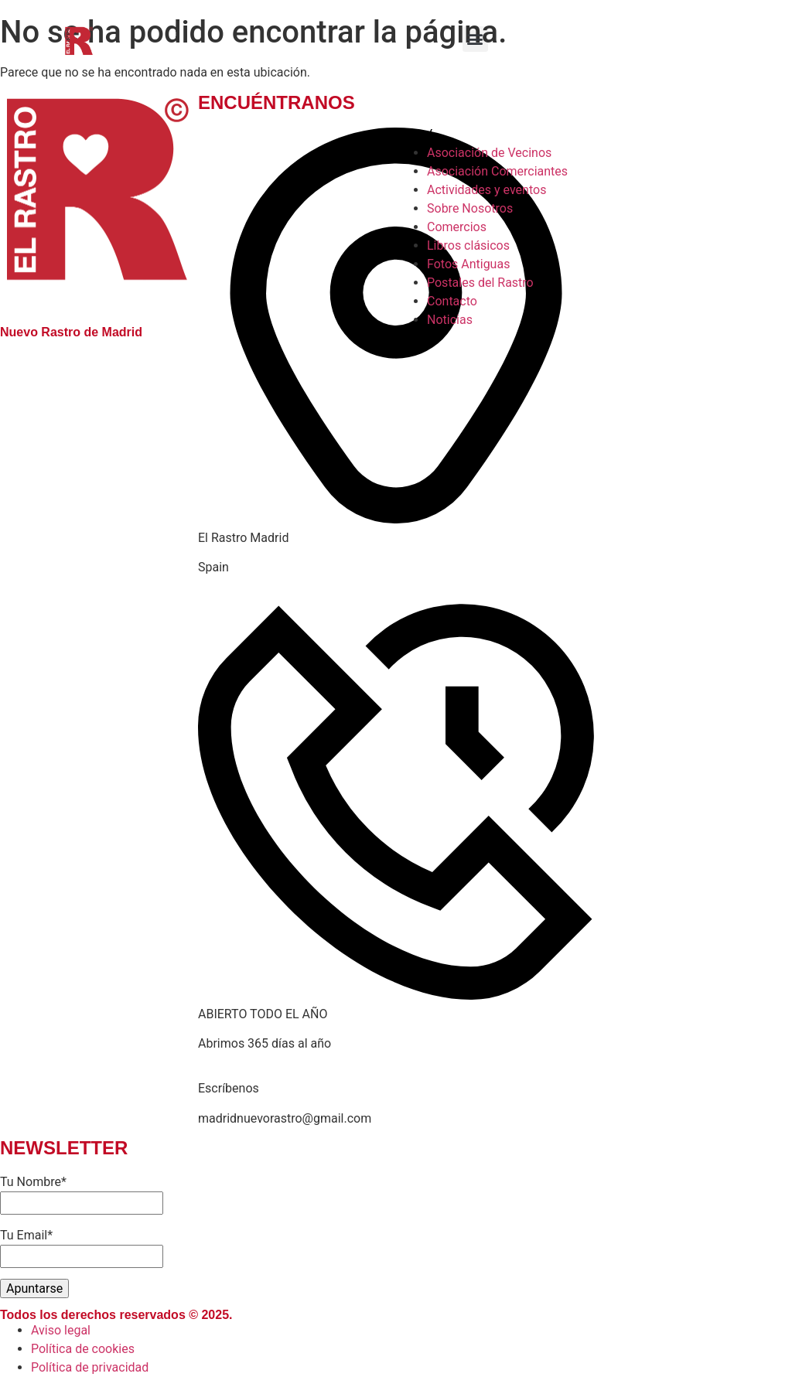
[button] (475, 39)
